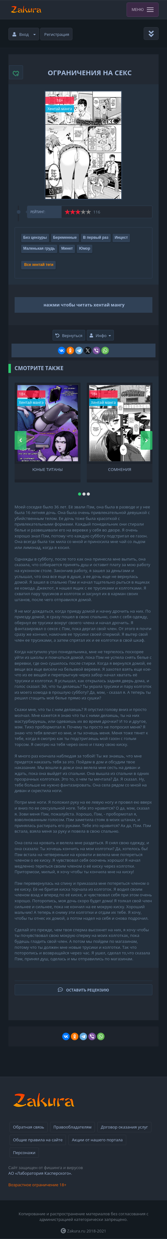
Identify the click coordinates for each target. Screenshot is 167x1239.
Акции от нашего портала (97, 1140)
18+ (60, 100)
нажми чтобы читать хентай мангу (84, 305)
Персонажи (24, 1152)
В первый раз (96, 237)
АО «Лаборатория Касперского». (40, 1173)
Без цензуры (35, 237)
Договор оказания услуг (124, 1127)
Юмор (84, 248)
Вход (24, 34)
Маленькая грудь (39, 248)
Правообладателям (72, 1127)
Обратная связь (28, 1127)
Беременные (65, 237)
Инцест (121, 237)
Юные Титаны (47, 469)
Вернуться (68, 335)
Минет (67, 248)
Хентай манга (59, 108)
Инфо (100, 335)
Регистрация (56, 34)
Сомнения (119, 469)
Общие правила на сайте (38, 1140)
